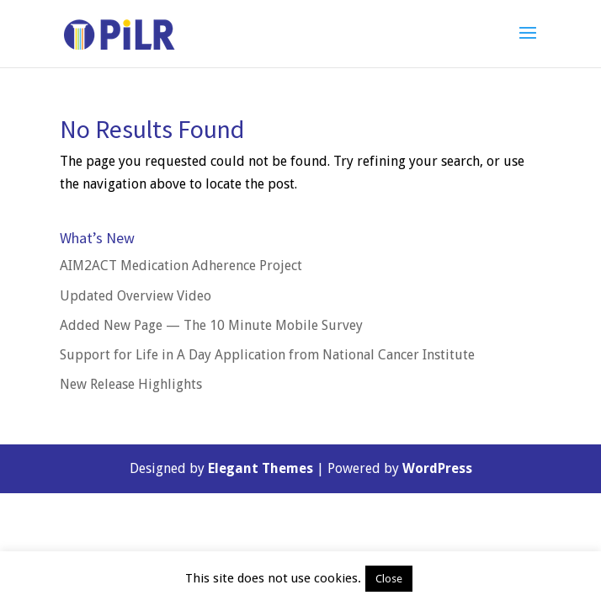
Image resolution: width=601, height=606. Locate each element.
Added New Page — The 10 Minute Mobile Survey (211, 325)
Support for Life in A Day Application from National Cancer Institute (267, 355)
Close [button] (388, 578)
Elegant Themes (260, 468)
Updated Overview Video (135, 296)
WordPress (437, 468)
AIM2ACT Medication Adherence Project (181, 266)
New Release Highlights (131, 384)
